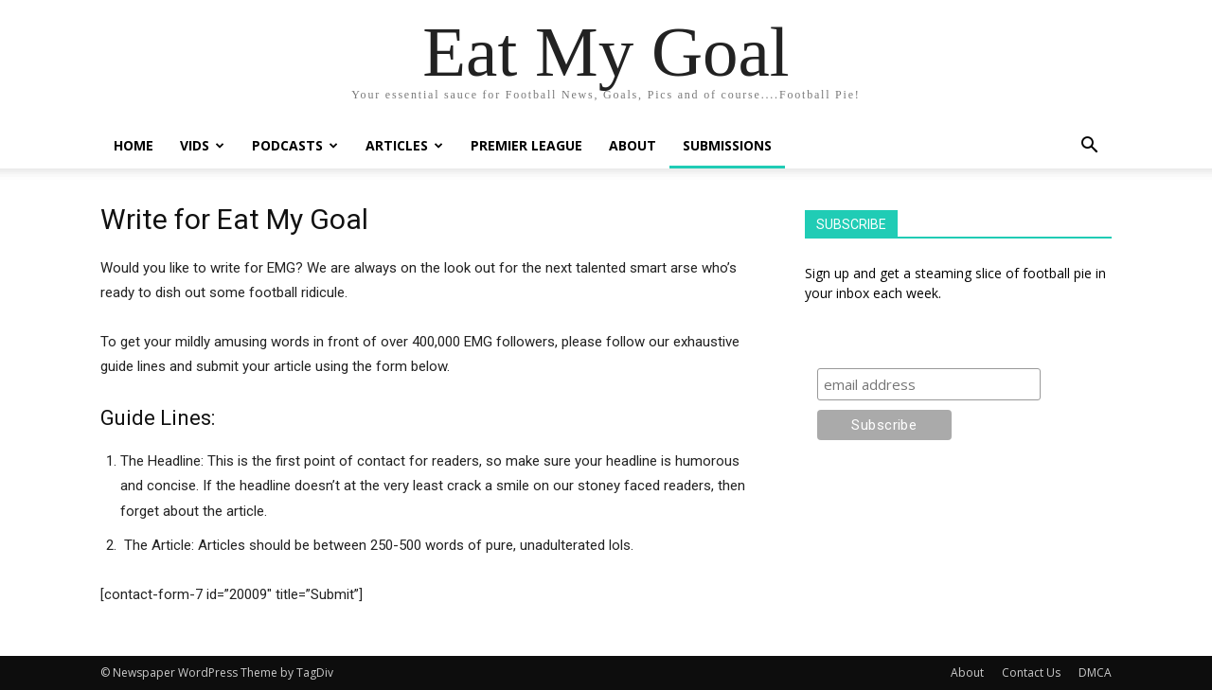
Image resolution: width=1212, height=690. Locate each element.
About (632, 145)
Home (133, 145)
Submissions (727, 145)
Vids (202, 145)
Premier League (526, 145)
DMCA (1095, 672)
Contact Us (1031, 672)
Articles (404, 145)
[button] (1089, 147)
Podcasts (295, 145)
